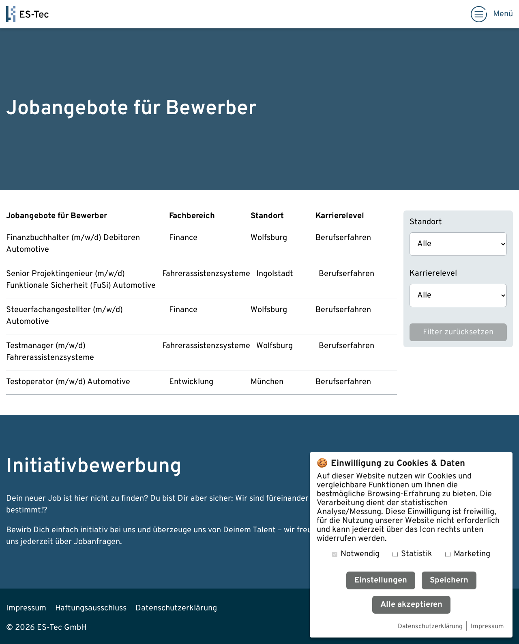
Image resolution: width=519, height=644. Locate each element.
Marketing (472, 554)
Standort (426, 222)
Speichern (449, 580)
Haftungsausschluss (91, 608)
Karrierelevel (433, 273)
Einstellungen (380, 580)
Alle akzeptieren (411, 604)
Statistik (416, 554)
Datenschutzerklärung (430, 627)
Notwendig (360, 554)
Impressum (487, 627)
